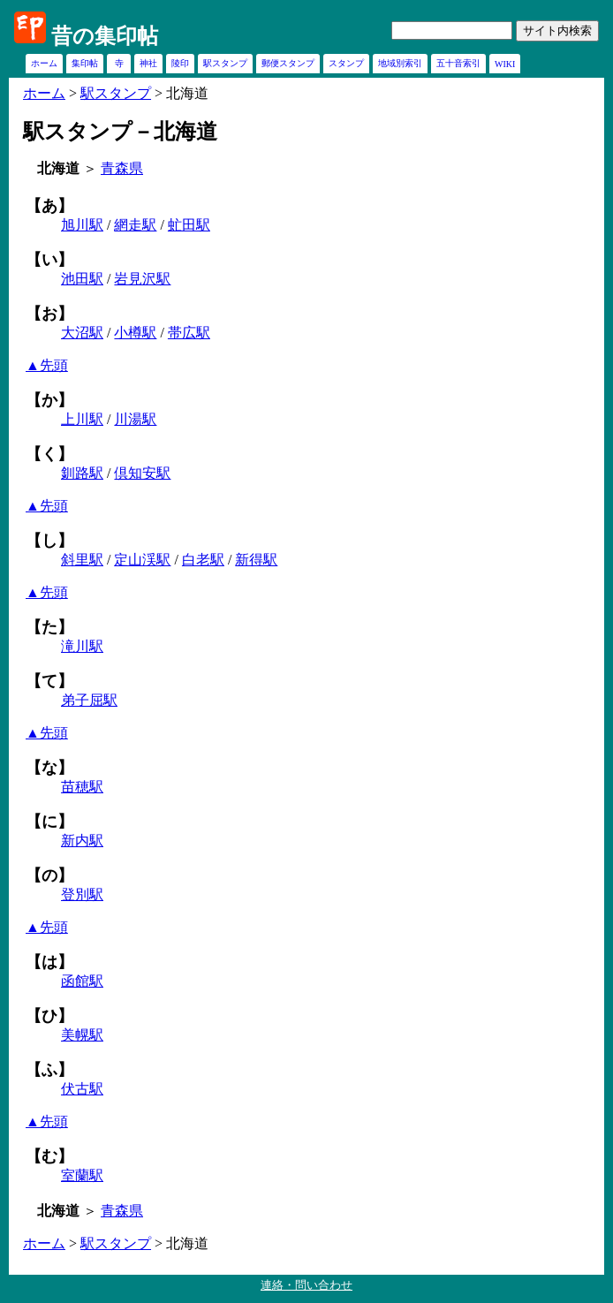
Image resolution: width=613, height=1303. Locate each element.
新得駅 (256, 559)
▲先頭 (47, 365)
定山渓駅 (142, 559)
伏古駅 (82, 1088)
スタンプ (346, 63)
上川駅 (82, 419)
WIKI (505, 64)
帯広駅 (189, 332)
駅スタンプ (225, 63)
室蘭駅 (82, 1175)
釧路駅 (82, 473)
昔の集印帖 (104, 36)
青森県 (122, 168)
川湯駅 (135, 419)
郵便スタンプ (287, 63)
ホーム (44, 63)
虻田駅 (189, 224)
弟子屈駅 (89, 700)
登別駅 (82, 894)
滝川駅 (82, 646)
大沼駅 (82, 332)
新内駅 (82, 840)
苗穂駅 (82, 786)
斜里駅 (82, 559)
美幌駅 (82, 1034)
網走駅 (135, 224)
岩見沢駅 (142, 278)
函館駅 (82, 981)
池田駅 (82, 278)
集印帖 (85, 63)
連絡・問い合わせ (306, 1285)
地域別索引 (400, 63)
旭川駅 (82, 224)
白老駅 (203, 559)
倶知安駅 (142, 473)
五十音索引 (458, 63)
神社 (148, 63)
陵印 (180, 63)
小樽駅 (135, 332)
